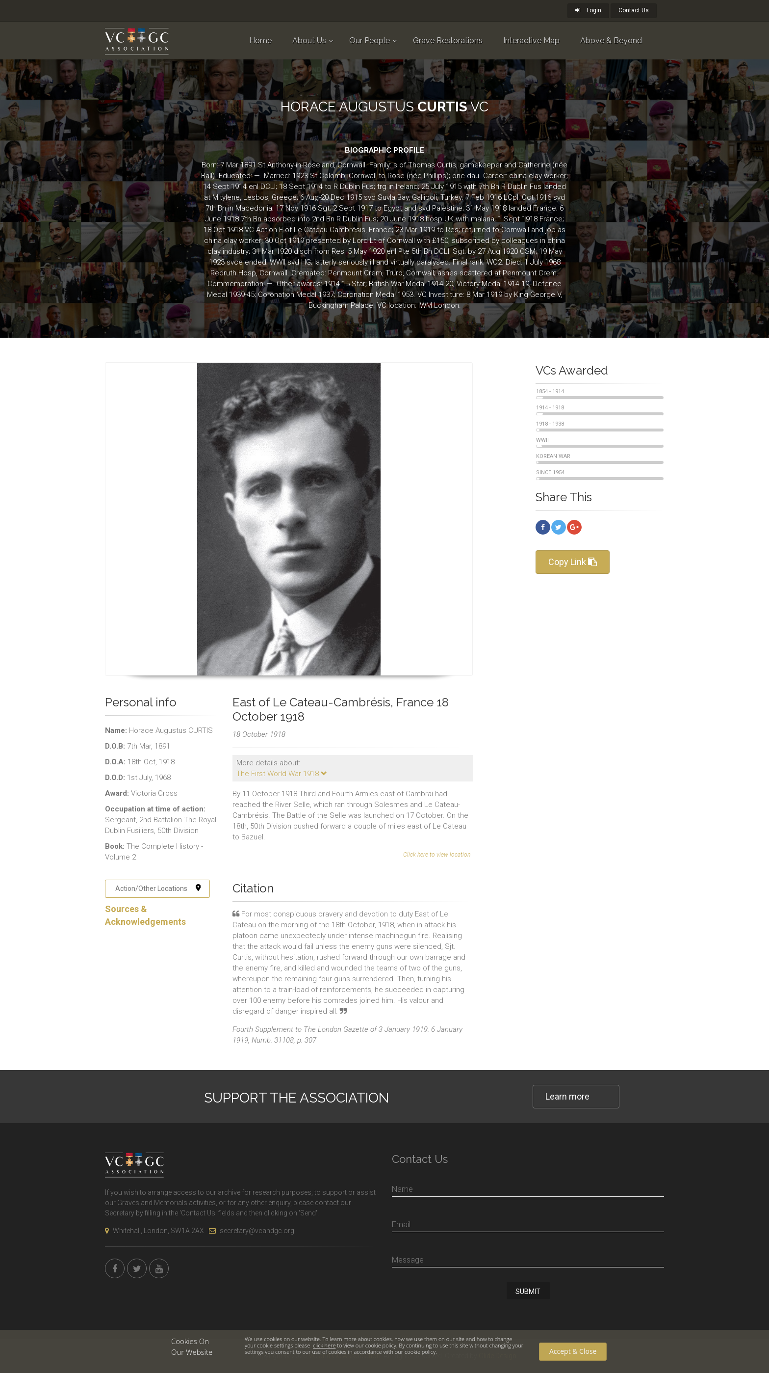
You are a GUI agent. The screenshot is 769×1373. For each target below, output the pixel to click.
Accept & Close (572, 1351)
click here (324, 1345)
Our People (369, 40)
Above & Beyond (611, 40)
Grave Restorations (448, 40)
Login (588, 10)
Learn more (567, 1096)
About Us (309, 40)
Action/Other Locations (158, 888)
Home (260, 40)
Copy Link (572, 562)
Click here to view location (436, 854)
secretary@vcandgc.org (251, 1231)
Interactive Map (531, 40)
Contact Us (633, 10)
